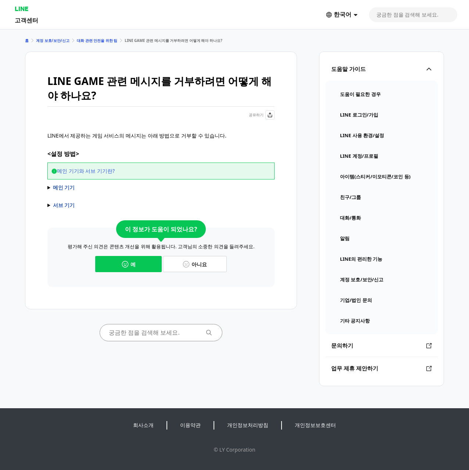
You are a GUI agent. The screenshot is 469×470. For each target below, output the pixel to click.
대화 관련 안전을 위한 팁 (97, 40)
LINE (21, 9)
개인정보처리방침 (247, 424)
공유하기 (262, 115)
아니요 (195, 264)
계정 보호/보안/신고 (52, 40)
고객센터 (26, 20)
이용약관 (190, 424)
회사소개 (143, 424)
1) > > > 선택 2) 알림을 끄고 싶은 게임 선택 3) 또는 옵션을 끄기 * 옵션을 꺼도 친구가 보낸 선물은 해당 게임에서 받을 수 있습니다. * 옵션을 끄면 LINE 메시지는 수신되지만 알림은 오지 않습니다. (161, 187)
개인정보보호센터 (315, 424)
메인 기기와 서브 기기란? (86, 170)
